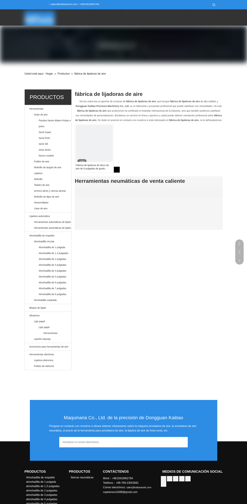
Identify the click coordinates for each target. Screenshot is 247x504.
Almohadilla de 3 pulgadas (52, 265)
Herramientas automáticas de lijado (52, 222)
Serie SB (43, 144)
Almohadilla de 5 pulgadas (52, 276)
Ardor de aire (41, 114)
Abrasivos (34, 315)
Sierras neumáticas (82, 477)
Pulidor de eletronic (44, 366)
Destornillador (41, 202)
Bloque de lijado (37, 307)
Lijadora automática (39, 216)
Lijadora (38, 173)
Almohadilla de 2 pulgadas (52, 259)
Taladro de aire (42, 185)
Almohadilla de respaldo (41, 235)
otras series (45, 149)
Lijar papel (39, 321)
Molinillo (38, 179)
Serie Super (45, 132)
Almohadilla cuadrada (45, 300)
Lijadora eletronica (43, 360)
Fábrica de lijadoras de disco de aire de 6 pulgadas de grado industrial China (92, 167)
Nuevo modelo (46, 155)
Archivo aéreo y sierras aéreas (50, 191)
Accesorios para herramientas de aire (49, 346)
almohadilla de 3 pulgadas (41, 494)
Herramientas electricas (41, 354)
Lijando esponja (42, 339)
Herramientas (36, 108)
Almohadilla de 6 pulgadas (52, 282)
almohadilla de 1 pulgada (41, 481)
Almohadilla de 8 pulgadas (52, 294)
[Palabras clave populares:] (214, 5)
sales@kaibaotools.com (64, 4)
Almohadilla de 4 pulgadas (52, 270)
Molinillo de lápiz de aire (46, 196)
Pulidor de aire (41, 161)
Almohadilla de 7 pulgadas (52, 288)
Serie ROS (44, 138)
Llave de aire (41, 208)
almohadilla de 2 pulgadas (41, 490)
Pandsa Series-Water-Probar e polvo (55, 123)
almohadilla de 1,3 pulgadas (43, 486)
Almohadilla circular (44, 241)
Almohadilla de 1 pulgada (52, 247)
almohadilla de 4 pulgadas (41, 499)
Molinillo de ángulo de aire (47, 167)
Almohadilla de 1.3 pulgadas (53, 253)
